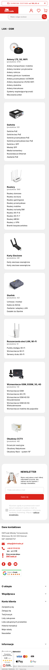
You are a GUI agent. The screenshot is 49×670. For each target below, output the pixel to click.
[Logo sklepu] (9, 10)
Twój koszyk (7, 614)
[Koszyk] (45, 11)
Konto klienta (9, 601)
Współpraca (8, 594)
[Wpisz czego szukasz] (27, 16)
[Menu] (4, 17)
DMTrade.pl (11, 556)
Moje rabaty (7, 629)
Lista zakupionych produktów (14, 622)
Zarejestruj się (8, 607)
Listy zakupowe (8, 618)
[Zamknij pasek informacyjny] (44, 3)
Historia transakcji (9, 626)
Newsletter (28, 471)
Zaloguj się (6, 611)
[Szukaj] (44, 16)
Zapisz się (24, 497)
